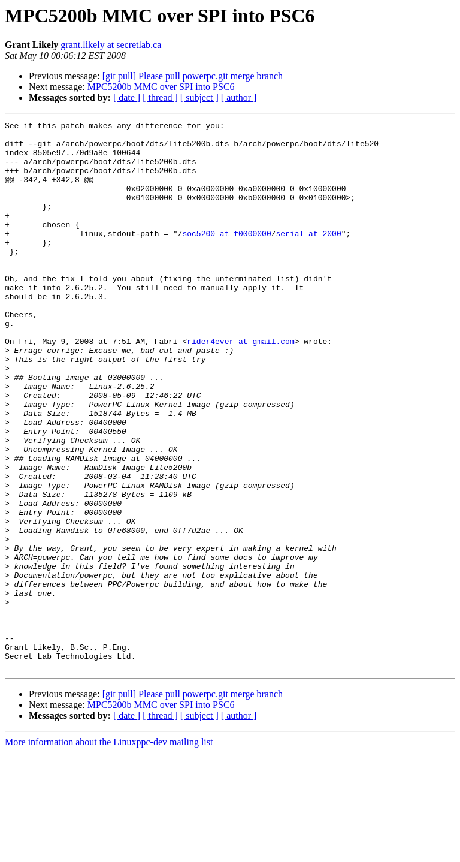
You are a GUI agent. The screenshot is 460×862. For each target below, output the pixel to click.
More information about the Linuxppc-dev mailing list (109, 851)
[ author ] (239, 97)
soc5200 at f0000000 (226, 256)
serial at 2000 (308, 256)
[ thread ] (160, 97)
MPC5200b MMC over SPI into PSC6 (161, 87)
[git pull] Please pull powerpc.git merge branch (192, 76)
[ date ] (126, 97)
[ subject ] (199, 97)
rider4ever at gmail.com (240, 386)
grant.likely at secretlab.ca (110, 45)
